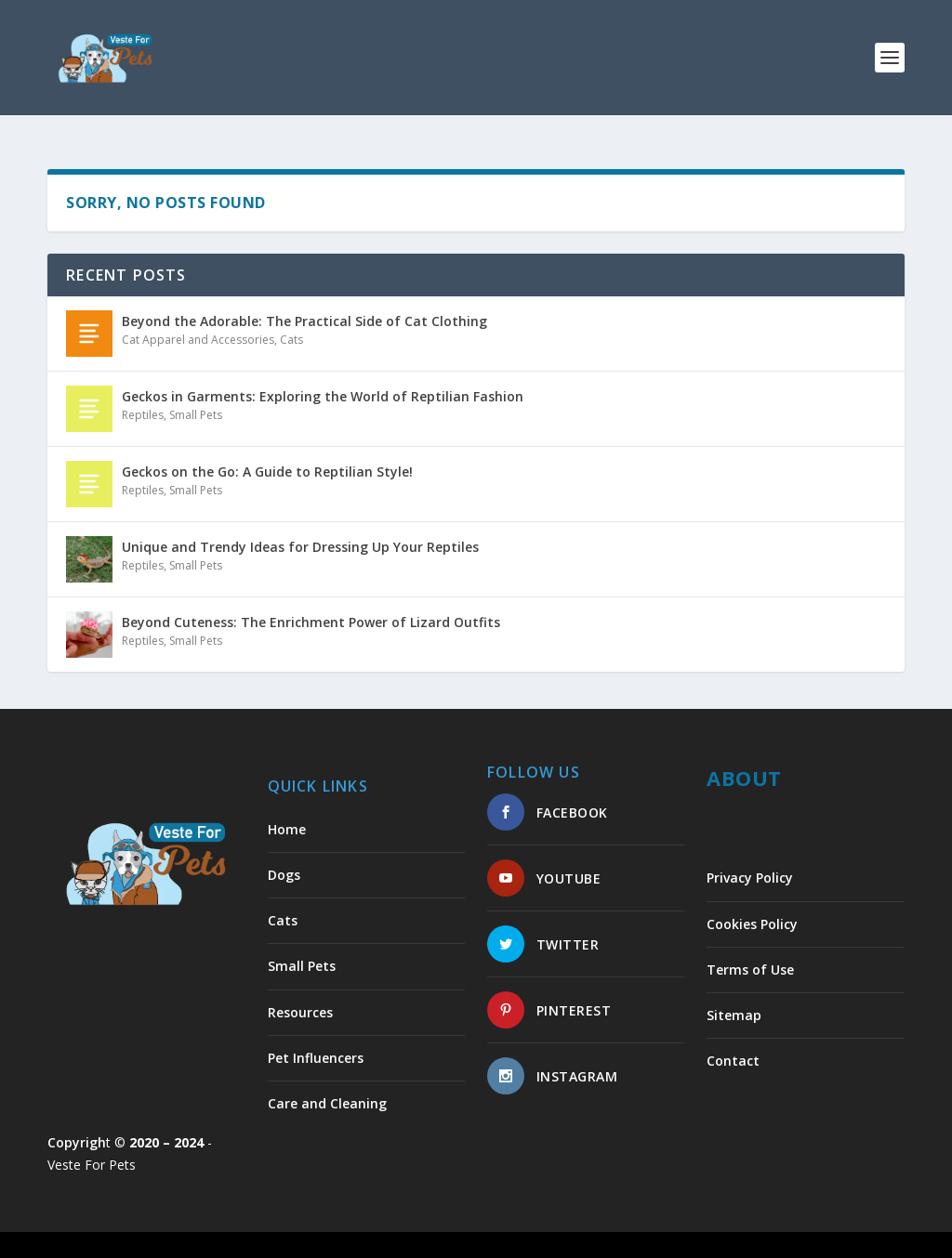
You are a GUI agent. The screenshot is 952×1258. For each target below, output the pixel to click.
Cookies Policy (752, 907)
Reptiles (143, 398)
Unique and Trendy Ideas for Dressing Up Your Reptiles (300, 530)
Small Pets (195, 398)
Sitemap (734, 998)
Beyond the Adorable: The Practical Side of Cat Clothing (304, 304)
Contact (733, 1044)
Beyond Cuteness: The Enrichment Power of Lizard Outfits (311, 605)
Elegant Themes (176, 1236)
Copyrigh (76, 1125)
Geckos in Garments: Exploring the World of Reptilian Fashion (322, 379)
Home (287, 812)
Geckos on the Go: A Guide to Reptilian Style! (267, 455)
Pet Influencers (316, 1041)
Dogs (284, 858)
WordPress (350, 1236)
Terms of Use (750, 953)
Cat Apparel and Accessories (198, 323)
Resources (300, 995)
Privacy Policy (750, 861)
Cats (291, 323)
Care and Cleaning (327, 1086)
